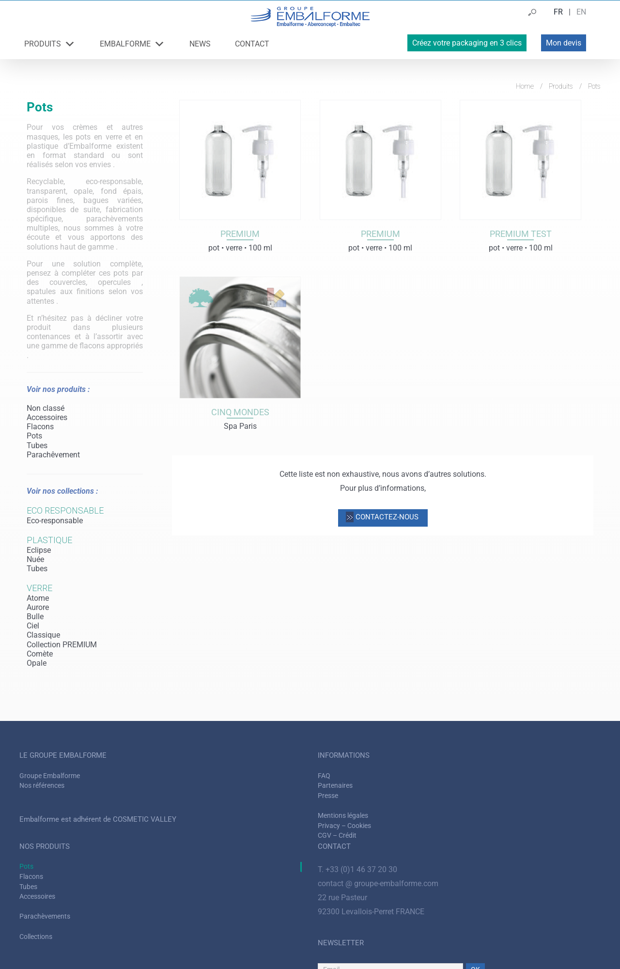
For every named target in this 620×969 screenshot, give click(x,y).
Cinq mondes (240, 412)
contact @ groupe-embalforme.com (378, 883)
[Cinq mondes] (240, 337)
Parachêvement (53, 454)
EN (581, 11)
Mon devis (563, 42)
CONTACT (252, 43)
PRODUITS (50, 43)
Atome (38, 598)
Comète (40, 653)
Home (525, 86)
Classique (43, 635)
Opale (36, 663)
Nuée (35, 559)
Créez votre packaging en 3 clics (467, 42)
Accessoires (47, 417)
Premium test (521, 234)
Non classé (45, 408)
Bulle (35, 616)
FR (558, 11)
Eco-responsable (55, 520)
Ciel (33, 625)
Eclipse (39, 550)
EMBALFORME (132, 43)
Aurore (38, 607)
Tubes (37, 445)
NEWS (200, 43)
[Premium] (240, 159)
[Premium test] (520, 159)
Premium (240, 234)
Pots (34, 435)
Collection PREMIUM (62, 644)
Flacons (40, 426)
